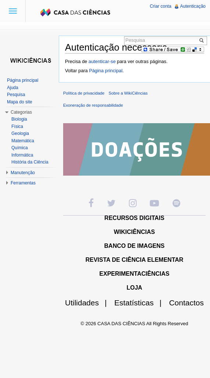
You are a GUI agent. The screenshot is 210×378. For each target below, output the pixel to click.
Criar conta (160, 6)
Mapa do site (19, 101)
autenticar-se (102, 61)
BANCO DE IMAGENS (134, 245)
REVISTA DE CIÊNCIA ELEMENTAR (135, 259)
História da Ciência (29, 162)
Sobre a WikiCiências (128, 93)
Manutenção (23, 172)
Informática (22, 155)
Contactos (186, 302)
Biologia (19, 119)
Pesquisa (16, 94)
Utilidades (89, 302)
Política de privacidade (84, 93)
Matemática (22, 140)
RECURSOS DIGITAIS (134, 218)
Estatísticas (140, 302)
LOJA (134, 287)
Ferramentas (23, 183)
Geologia (20, 133)
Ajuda (12, 87)
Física (17, 126)
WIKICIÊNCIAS (134, 232)
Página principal (105, 70)
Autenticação (193, 6)
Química (19, 147)
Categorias (21, 112)
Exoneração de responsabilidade (93, 105)
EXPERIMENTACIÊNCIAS (134, 273)
